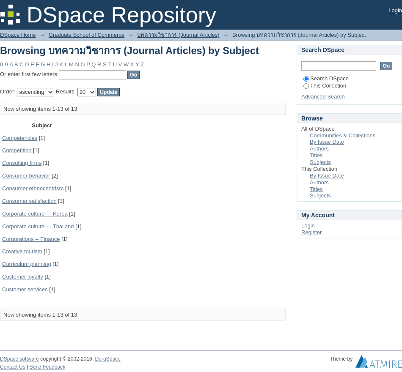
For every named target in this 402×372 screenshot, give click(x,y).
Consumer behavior (26, 175)
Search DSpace (326, 78)
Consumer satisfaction (29, 201)
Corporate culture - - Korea (35, 214)
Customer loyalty (22, 277)
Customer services (25, 289)
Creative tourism (22, 251)
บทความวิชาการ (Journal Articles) (178, 35)
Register (311, 232)
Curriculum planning (26, 264)
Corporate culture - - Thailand (38, 226)
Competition (16, 150)
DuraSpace (107, 359)
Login (395, 10)
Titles (316, 155)
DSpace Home (18, 35)
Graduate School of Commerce (86, 35)
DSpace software (19, 359)
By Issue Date (327, 142)
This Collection (324, 85)
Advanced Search (323, 96)
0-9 (4, 64)
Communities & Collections (342, 135)
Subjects (320, 162)
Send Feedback (48, 367)
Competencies (19, 138)
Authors (319, 148)
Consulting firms (21, 163)
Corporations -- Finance (31, 239)
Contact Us (12, 367)
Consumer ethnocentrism (32, 188)
